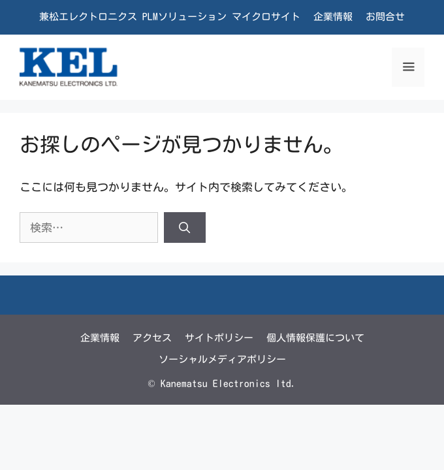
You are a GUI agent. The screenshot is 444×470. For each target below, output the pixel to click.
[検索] (185, 227)
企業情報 (333, 17)
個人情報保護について (315, 338)
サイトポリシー (219, 338)
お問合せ (385, 17)
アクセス (152, 338)
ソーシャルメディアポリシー (222, 359)
